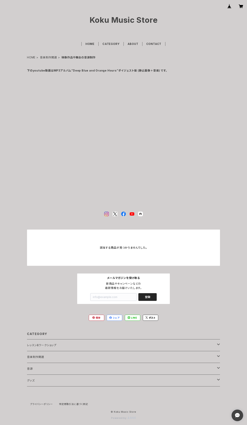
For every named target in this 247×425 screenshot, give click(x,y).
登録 (147, 297)
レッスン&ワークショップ (42, 345)
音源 (30, 368)
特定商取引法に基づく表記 (73, 404)
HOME (90, 43)
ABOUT (133, 43)
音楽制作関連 (48, 57)
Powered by (123, 418)
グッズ (31, 380)
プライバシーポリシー (41, 404)
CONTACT (154, 43)
